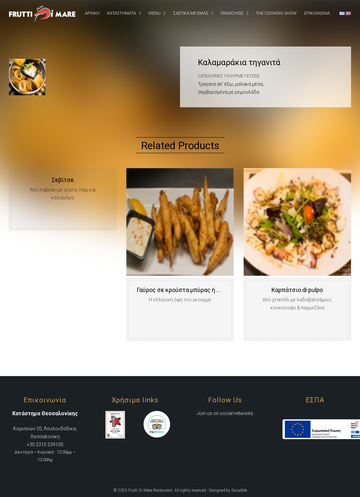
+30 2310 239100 (45, 444)
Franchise (232, 13)
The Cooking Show (276, 13)
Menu (154, 13)
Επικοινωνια (317, 13)
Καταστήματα (121, 13)
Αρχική (92, 13)
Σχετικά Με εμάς (191, 13)
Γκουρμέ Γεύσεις (242, 75)
